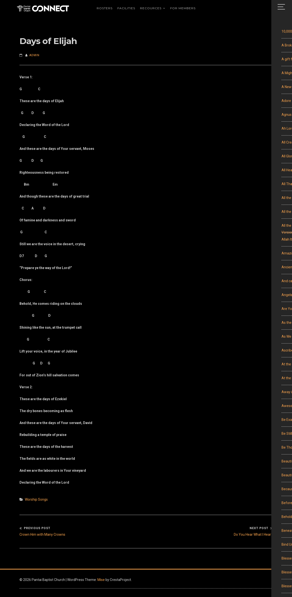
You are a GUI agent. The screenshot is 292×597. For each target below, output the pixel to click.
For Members (183, 9)
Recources (150, 9)
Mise (101, 580)
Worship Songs (36, 499)
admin (34, 55)
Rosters (105, 9)
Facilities (126, 9)
